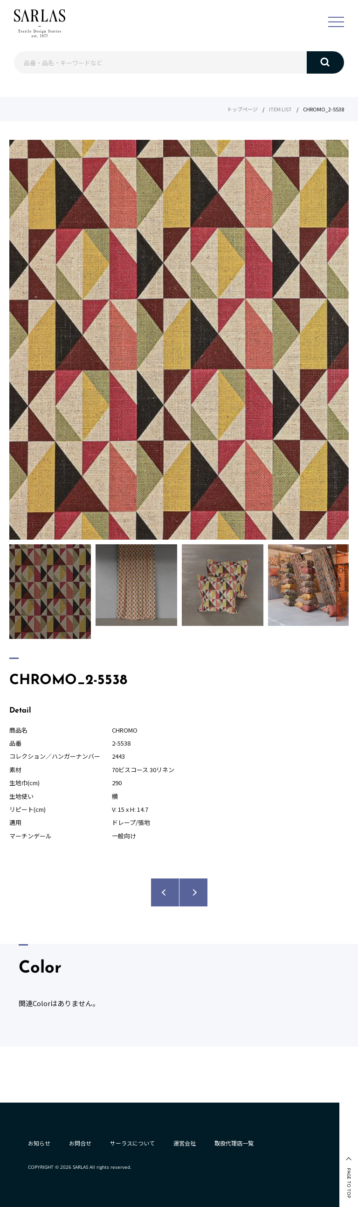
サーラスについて (132, 1143)
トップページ (242, 109)
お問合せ (80, 1143)
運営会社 (184, 1143)
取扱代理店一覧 (234, 1143)
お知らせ (39, 1143)
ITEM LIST (280, 109)
